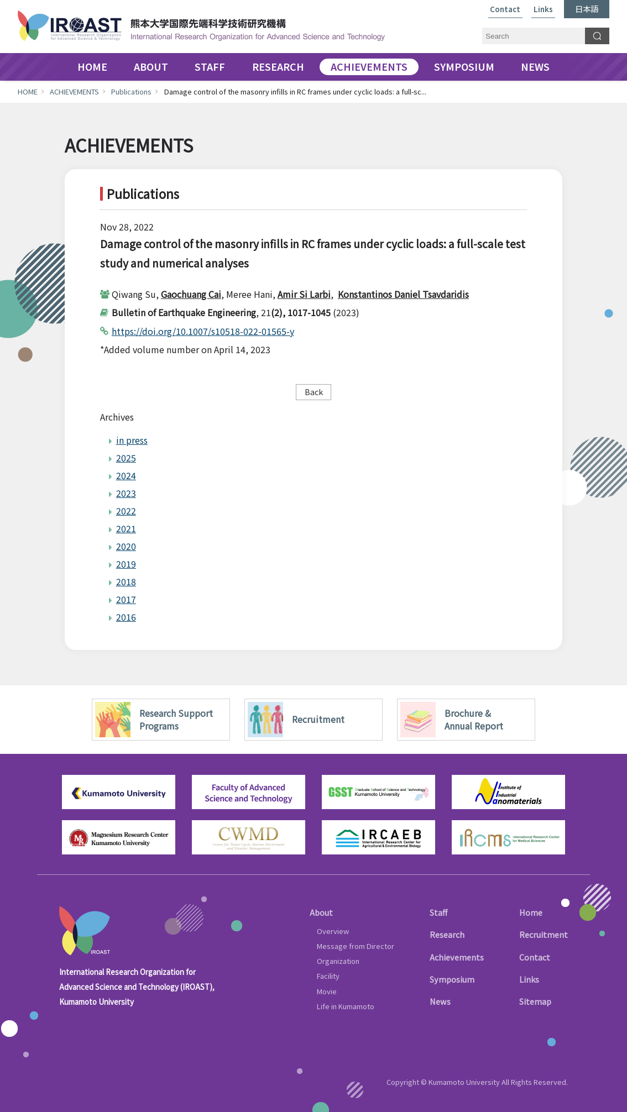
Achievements (457, 957)
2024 (126, 475)
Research (447, 934)
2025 (126, 457)
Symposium (452, 979)
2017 (126, 599)
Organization (338, 961)
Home (530, 912)
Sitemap (535, 1001)
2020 (126, 546)
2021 (126, 528)
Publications (131, 91)
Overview (333, 931)
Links (543, 9)
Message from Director (355, 946)
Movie (327, 991)
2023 (126, 493)
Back (314, 391)
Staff (438, 912)
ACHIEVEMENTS (369, 67)
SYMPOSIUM (464, 67)
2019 (126, 563)
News (440, 1001)
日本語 (586, 8)
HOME (92, 67)
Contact (505, 9)
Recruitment (543, 934)
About (321, 912)
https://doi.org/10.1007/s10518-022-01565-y (203, 331)
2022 (126, 510)
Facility (328, 976)
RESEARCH (278, 67)
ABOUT (151, 67)
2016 (126, 616)
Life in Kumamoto (345, 1006)
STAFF (210, 67)
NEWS (535, 67)
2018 (126, 581)
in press (132, 440)
